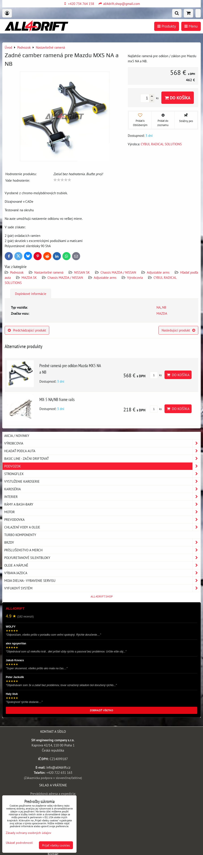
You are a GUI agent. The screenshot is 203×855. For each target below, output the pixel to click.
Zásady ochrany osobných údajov (28, 833)
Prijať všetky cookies (56, 845)
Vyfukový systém (102, 588)
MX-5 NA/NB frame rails (57, 399)
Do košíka (177, 97)
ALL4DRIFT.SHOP (102, 596)
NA (158, 307)
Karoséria (102, 489)
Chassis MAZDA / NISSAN (118, 272)
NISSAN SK (82, 272)
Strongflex (102, 474)
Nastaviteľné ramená (48, 272)
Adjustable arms (158, 272)
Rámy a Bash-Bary (102, 504)
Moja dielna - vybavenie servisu (102, 580)
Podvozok (17, 272)
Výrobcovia (135, 277)
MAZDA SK (29, 277)
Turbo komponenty (20, 534)
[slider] (62, 180)
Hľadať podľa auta (102, 451)
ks (156, 375)
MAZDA (161, 313)
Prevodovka (102, 519)
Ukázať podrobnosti (19, 842)
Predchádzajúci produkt (27, 330)
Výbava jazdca (102, 573)
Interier (102, 496)
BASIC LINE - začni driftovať (102, 458)
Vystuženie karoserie (102, 481)
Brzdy (102, 542)
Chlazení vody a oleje (102, 527)
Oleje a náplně (102, 565)
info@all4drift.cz (58, 767)
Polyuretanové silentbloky (102, 557)
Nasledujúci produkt (178, 330)
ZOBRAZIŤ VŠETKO (101, 710)
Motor (102, 512)
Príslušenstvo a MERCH (102, 550)
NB (164, 307)
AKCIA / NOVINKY (16, 435)
